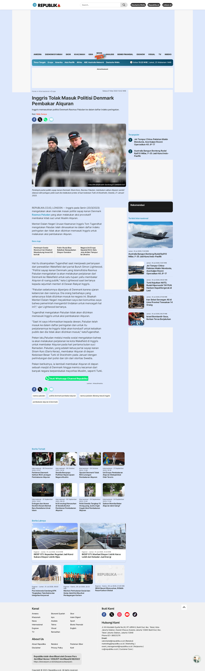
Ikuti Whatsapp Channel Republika (66, 378)
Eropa (50, 62)
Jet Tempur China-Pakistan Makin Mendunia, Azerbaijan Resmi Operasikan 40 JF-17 (151, 142)
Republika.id (154, 5)
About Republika (39, 644)
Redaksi (54, 644)
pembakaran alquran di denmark (45, 402)
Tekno (53, 624)
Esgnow (35, 628)
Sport (72, 621)
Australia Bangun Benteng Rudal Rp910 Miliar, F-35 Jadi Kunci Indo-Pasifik (151, 153)
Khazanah (36, 617)
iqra (91, 54)
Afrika (79, 62)
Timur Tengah (40, 62)
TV (160, 54)
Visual (53, 628)
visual (151, 54)
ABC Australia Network (94, 62)
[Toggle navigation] (34, 5)
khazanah (79, 54)
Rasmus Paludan (41, 214)
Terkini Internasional (138, 218)
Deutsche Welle (138, 5)
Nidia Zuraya (41, 114)
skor (68, 54)
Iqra (52, 617)
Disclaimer (36, 648)
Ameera (35, 613)
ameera (38, 54)
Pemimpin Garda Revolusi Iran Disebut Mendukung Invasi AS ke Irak (43, 251)
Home (34, 91)
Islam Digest (75, 617)
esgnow (141, 54)
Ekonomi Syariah (53, 54)
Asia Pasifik (70, 62)
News (99, 53)
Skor (72, 613)
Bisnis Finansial (125, 54)
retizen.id (167, 5)
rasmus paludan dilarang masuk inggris (95, 396)
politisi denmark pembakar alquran (62, 396)
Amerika (58, 62)
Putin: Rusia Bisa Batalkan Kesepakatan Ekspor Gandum (66, 250)
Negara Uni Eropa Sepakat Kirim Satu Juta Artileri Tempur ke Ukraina (89, 251)
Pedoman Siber (76, 644)
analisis (110, 54)
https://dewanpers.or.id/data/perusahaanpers (53, 662)
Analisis (54, 621)
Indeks (168, 54)
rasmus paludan (39, 396)
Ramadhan (55, 632)
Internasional (44, 91)
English (73, 628)
